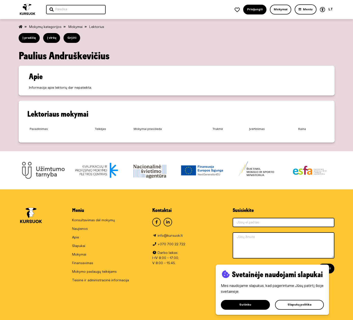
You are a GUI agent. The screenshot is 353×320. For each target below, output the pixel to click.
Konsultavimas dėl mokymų (93, 220)
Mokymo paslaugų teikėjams (94, 272)
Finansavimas (82, 263)
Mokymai (76, 27)
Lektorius (96, 27)
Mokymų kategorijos (46, 27)
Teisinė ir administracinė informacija (100, 280)
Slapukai (78, 246)
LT (330, 9)
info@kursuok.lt (170, 236)
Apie (75, 237)
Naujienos (80, 229)
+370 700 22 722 (171, 244)
